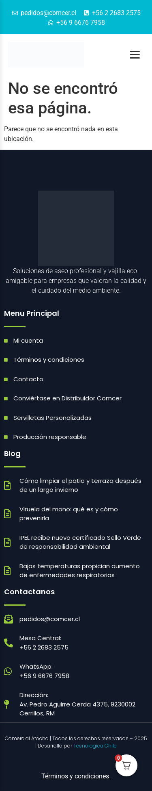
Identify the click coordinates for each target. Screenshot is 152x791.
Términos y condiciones (76, 776)
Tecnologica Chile (95, 745)
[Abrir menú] (135, 55)
